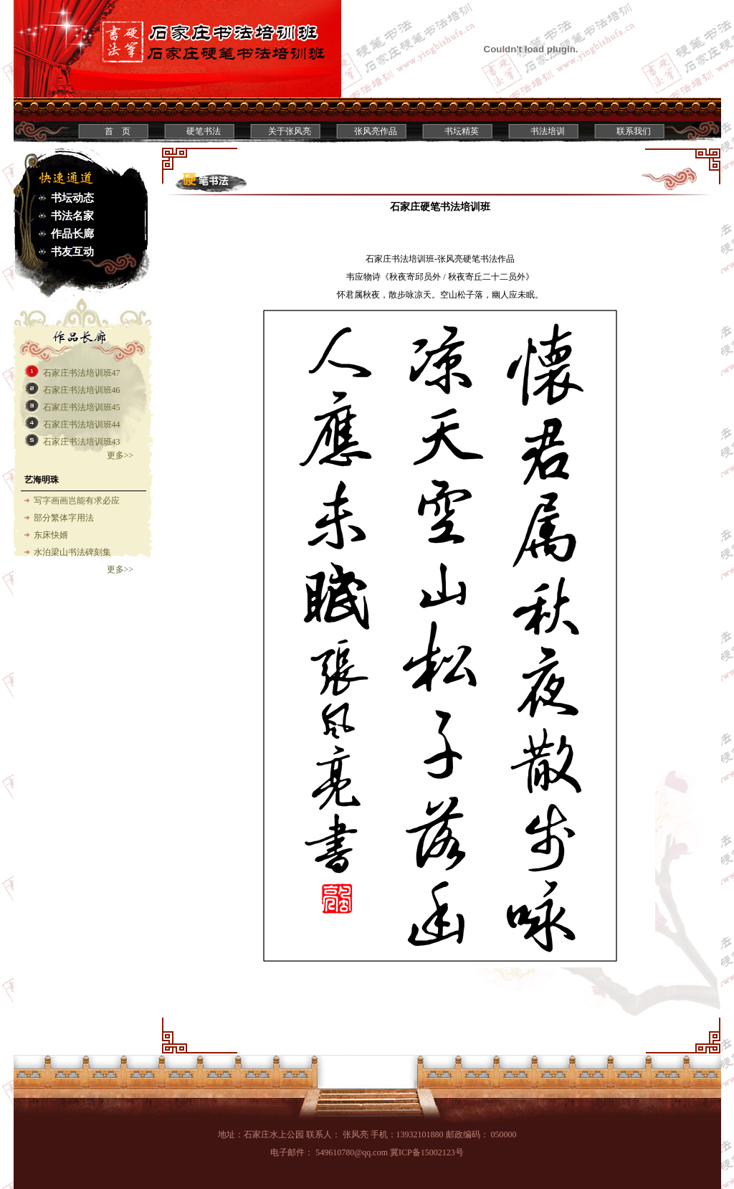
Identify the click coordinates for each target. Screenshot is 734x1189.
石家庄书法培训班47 (81, 373)
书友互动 (72, 251)
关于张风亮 (289, 131)
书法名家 (72, 216)
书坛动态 (72, 198)
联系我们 (633, 131)
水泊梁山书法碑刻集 (72, 552)
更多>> (120, 455)
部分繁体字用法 (64, 518)
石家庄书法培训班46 (81, 390)
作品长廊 (72, 234)
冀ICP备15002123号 (427, 1152)
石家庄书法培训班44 (81, 425)
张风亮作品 (375, 131)
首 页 (117, 131)
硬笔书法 (203, 131)
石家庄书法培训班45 (81, 407)
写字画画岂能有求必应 (77, 501)
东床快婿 (51, 535)
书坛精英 (461, 131)
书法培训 (547, 131)
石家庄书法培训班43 (81, 442)
